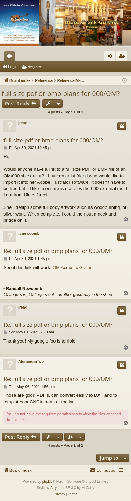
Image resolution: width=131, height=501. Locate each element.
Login (12, 66)
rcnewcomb (28, 233)
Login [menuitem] (111, 57)
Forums (11, 57)
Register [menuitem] (123, 57)
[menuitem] (102, 470)
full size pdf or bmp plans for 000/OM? (61, 93)
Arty (53, 488)
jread (22, 123)
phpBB (47, 482)
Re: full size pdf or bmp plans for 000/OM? (57, 250)
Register (35, 66)
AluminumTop (31, 361)
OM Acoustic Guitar (72, 267)
